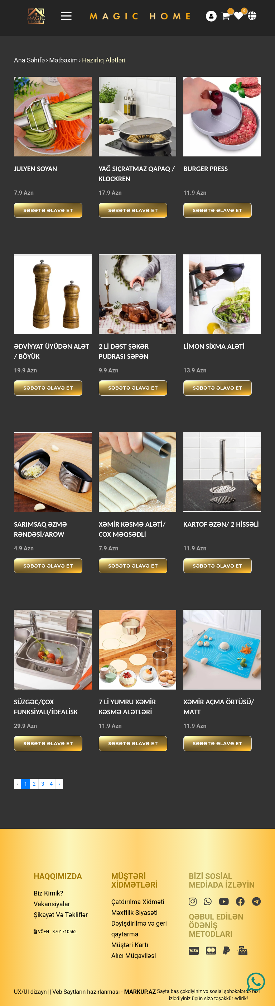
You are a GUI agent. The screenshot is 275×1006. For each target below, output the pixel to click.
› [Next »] (59, 784)
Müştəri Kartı (129, 945)
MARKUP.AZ (140, 991)
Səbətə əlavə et (48, 210)
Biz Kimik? (48, 893)
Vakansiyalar (52, 904)
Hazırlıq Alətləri (104, 60)
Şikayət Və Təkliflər (61, 914)
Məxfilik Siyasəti (134, 912)
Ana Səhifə (29, 60)
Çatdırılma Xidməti (137, 902)
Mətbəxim (63, 60)
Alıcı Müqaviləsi (133, 955)
